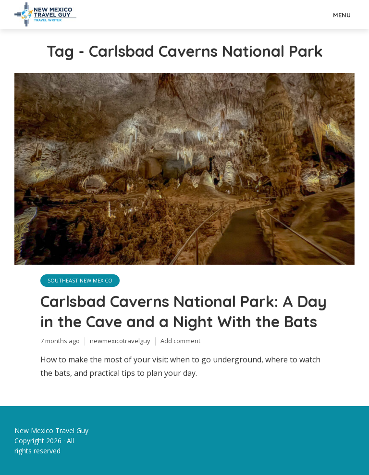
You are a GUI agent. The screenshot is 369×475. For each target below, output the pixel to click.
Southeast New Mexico (80, 280)
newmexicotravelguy (120, 340)
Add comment (180, 340)
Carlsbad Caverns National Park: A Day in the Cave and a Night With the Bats (183, 311)
